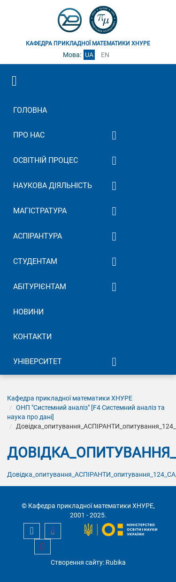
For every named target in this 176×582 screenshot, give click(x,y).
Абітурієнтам (39, 286)
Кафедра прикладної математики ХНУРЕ (69, 398)
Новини (28, 311)
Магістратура (40, 210)
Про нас (29, 135)
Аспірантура (37, 236)
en (105, 54)
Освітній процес (45, 160)
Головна (30, 110)
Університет (37, 361)
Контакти (32, 336)
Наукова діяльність (52, 185)
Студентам (35, 261)
